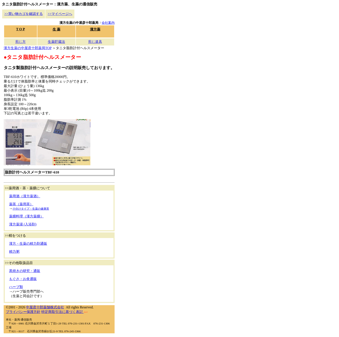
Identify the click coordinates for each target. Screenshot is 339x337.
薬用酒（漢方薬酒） (24, 196)
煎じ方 (20, 42)
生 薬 (56, 29)
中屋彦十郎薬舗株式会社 (45, 307)
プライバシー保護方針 (23, 312)
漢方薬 (95, 29)
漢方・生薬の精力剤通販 (28, 243)
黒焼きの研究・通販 (24, 271)
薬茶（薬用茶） (21, 204)
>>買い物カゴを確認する (23, 14)
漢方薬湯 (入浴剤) (23, 224)
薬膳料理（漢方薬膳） (26, 216)
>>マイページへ (60, 14)
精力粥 (14, 251)
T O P (20, 29)
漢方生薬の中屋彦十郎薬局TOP (27, 48)
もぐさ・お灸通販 (23, 279)
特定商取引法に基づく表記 (64, 312)
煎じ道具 (95, 42)
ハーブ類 (16, 287)
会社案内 (108, 22)
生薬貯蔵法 (56, 42)
